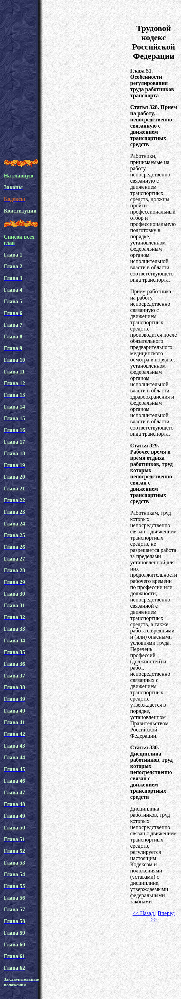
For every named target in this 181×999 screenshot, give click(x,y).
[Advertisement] (64, 88)
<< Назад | (144, 913)
